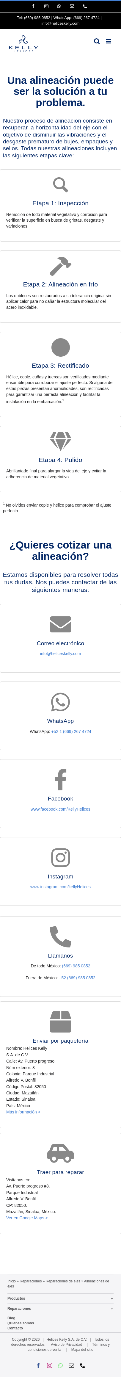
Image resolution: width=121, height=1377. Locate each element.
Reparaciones (31, 1281)
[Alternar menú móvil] (109, 41)
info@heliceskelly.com (61, 23)
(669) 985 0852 (37, 17)
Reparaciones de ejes (63, 1281)
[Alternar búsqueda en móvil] (97, 41)
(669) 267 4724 (86, 17)
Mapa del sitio (82, 1350)
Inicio (11, 1281)
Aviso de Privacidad (66, 1344)
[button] (60, 1299)
